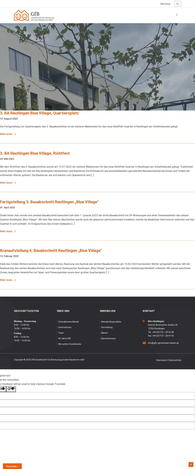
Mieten (104, 333)
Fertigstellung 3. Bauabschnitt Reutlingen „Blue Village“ (49, 202)
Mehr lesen (8, 134)
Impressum (161, 360)
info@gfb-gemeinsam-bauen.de (163, 343)
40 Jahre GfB (64, 338)
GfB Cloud (165, 4)
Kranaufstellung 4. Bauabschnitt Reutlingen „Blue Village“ (51, 250)
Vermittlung (106, 327)
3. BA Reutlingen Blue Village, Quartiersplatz (39, 113)
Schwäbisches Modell (68, 322)
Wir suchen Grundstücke (69, 344)
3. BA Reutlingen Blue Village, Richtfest (35, 153)
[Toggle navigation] (177, 15)
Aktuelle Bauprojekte (111, 322)
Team (61, 333)
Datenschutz (175, 360)
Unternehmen (65, 327)
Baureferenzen (108, 338)
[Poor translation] (11, 389)
